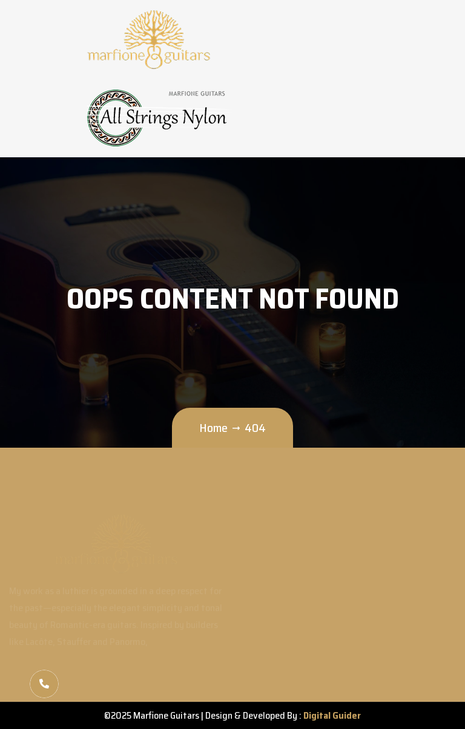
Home (213, 427)
